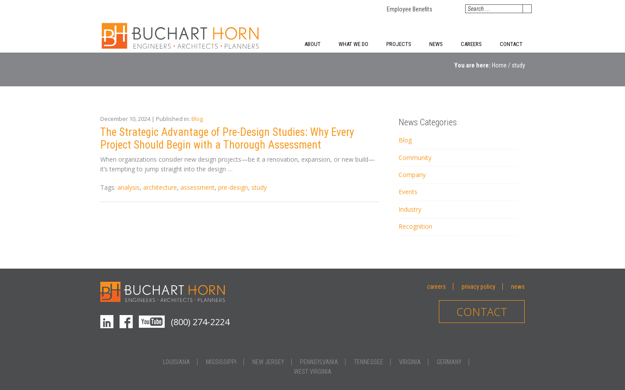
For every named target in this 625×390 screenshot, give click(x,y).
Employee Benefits (409, 9)
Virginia (410, 361)
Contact (511, 44)
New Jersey (268, 361)
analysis (128, 187)
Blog (197, 119)
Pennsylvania (319, 361)
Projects (398, 44)
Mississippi (221, 361)
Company (412, 174)
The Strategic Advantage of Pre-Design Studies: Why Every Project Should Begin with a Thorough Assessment (227, 138)
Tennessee (368, 361)
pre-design (233, 187)
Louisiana (176, 361)
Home (499, 65)
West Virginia (313, 371)
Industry (410, 209)
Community (415, 157)
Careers (471, 44)
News (436, 44)
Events (408, 192)
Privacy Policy (478, 286)
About (312, 44)
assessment (197, 187)
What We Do (353, 44)
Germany (449, 361)
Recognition (415, 226)
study (259, 187)
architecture (160, 187)
